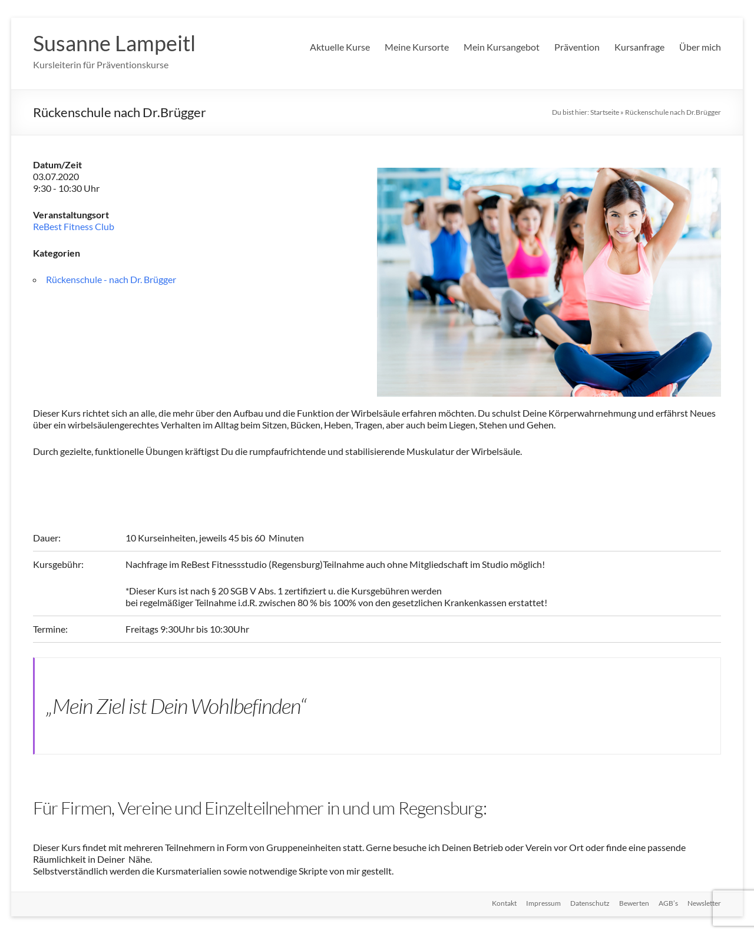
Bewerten (634, 903)
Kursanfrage (639, 46)
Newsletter (704, 903)
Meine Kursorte (417, 46)
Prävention (577, 46)
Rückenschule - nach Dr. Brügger (111, 279)
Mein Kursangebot (502, 46)
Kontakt (504, 903)
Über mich (700, 46)
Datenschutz (590, 903)
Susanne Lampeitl (114, 43)
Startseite (604, 112)
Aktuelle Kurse (340, 46)
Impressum (543, 903)
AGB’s (668, 903)
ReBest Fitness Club (73, 226)
